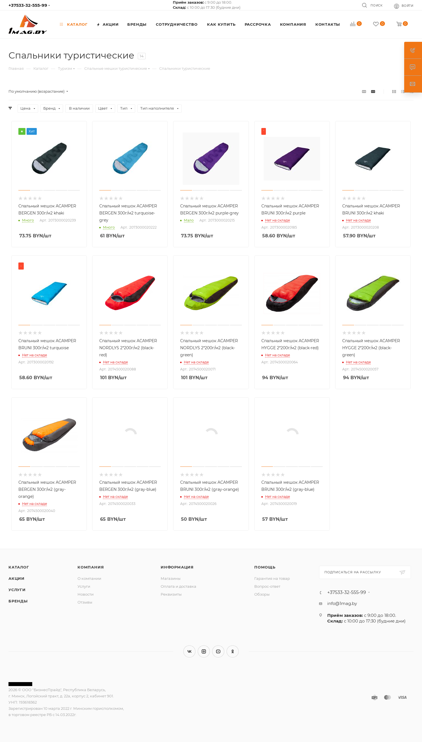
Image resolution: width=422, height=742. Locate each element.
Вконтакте (189, 651)
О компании (89, 578)
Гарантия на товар (272, 578)
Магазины (170, 578)
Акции (16, 578)
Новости (85, 594)
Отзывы (84, 602)
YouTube (218, 651)
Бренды (18, 601)
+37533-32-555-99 (27, 5)
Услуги (17, 589)
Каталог (18, 567)
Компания (90, 567)
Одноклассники (233, 651)
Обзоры (262, 594)
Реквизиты (171, 594)
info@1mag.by (342, 603)
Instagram (204, 651)
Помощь (264, 567)
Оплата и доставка (178, 586)
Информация (177, 567)
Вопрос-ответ (267, 586)
